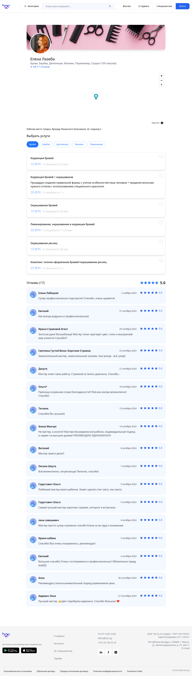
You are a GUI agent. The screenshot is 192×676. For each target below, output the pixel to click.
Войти (182, 6)
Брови (32, 144)
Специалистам (164, 6)
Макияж (79, 144)
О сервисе (143, 6)
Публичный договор (46, 671)
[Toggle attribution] (162, 123)
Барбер (46, 144)
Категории (31, 6)
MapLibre (155, 123)
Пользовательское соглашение (18, 671)
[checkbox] (161, 156)
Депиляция (62, 144)
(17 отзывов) (43, 66)
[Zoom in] (161, 76)
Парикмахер (96, 144)
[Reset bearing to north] (161, 85)
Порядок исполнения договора (74, 671)
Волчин (124, 6)
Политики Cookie (134, 671)
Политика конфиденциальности (107, 671)
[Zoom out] (161, 80)
